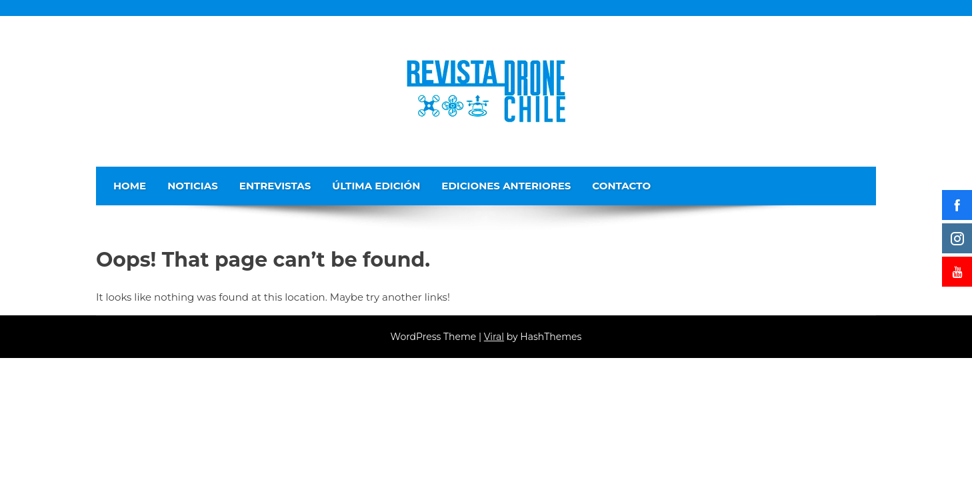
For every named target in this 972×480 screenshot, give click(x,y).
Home (129, 185)
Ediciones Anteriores (506, 185)
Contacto (621, 185)
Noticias (192, 185)
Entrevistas (275, 185)
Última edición (376, 185)
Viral (494, 337)
